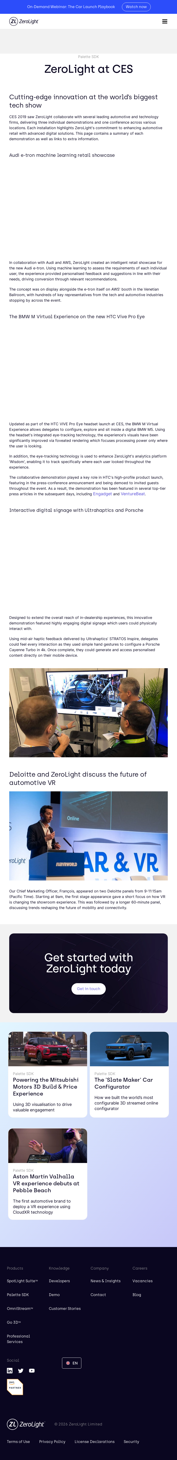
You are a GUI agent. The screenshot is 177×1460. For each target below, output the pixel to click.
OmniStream (20, 1308)
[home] (24, 21)
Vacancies (143, 1281)
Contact (98, 1295)
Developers (59, 1281)
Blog (137, 1295)
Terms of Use (18, 1442)
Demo (54, 1295)
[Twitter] (21, 1370)
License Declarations (95, 1442)
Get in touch (88, 989)
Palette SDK (18, 1295)
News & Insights (106, 1281)
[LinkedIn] (9, 1370)
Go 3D (14, 1322)
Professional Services (18, 1339)
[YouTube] (32, 1370)
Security (131, 1442)
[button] (164, 21)
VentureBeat (133, 493)
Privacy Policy (52, 1442)
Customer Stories (65, 1308)
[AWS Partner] (15, 1387)
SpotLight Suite (22, 1281)
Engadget (102, 493)
